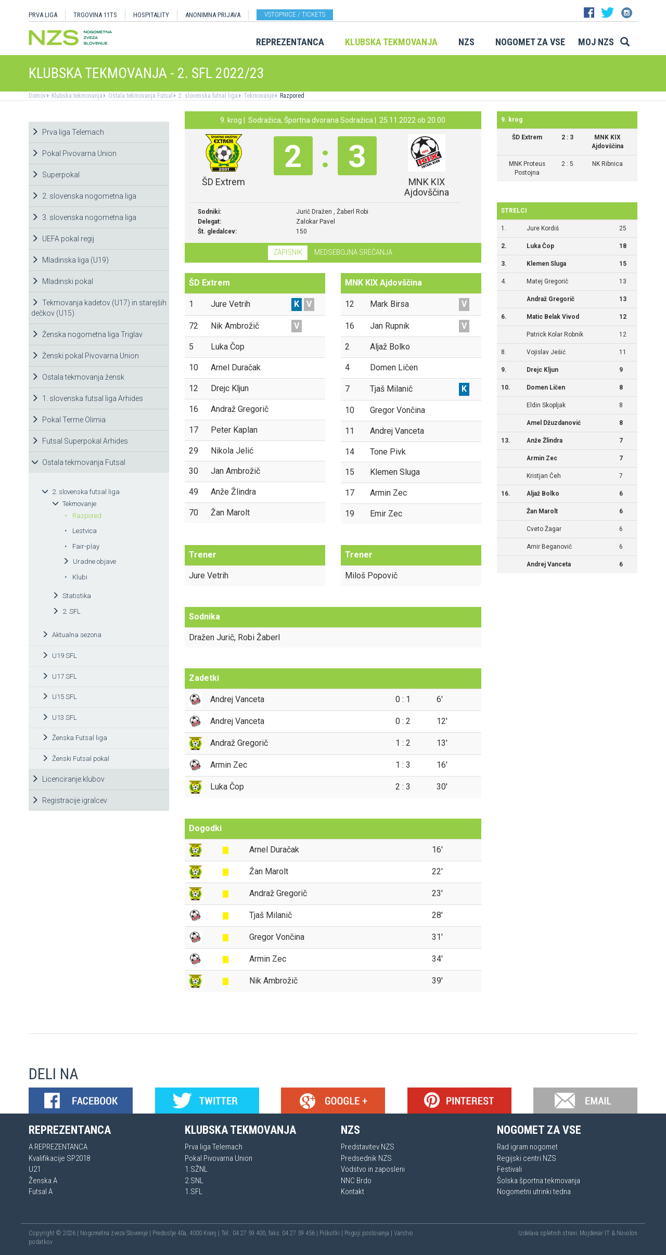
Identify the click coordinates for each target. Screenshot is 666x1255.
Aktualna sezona (71, 635)
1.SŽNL (196, 1169)
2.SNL (194, 1180)
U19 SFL (59, 655)
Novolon (627, 1233)
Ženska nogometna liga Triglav (87, 334)
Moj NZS (596, 41)
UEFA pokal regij (62, 239)
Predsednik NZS (366, 1158)
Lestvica (80, 531)
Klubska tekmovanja (391, 41)
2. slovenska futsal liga (207, 95)
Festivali (509, 1169)
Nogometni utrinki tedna (534, 1191)
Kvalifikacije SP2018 (59, 1158)
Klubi (75, 577)
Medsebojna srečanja (353, 252)
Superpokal (55, 175)
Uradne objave (89, 561)
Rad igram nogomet (527, 1147)
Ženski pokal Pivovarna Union (85, 356)
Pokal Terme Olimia (68, 420)
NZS (466, 41)
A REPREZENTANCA (58, 1147)
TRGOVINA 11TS (95, 15)
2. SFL (66, 611)
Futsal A (41, 1191)
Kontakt (352, 1191)
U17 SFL (59, 676)
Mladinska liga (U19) (70, 260)
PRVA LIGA (43, 15)
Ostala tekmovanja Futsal (140, 95)
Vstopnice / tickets (294, 14)
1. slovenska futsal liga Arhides (87, 398)
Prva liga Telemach (67, 132)
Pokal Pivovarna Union (74, 153)
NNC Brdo (356, 1180)
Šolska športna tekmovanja (538, 1180)
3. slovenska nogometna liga (83, 217)
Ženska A (43, 1180)
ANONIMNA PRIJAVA (212, 15)
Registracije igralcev (69, 800)
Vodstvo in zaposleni (373, 1169)
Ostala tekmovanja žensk (77, 377)
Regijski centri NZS (526, 1158)
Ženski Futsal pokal (75, 758)
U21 (35, 1169)
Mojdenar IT (595, 1233)
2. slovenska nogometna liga (83, 196)
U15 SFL (59, 697)
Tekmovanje (258, 95)
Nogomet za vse (530, 41)
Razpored (291, 95)
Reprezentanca (290, 41)
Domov (37, 95)
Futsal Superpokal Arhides (79, 441)
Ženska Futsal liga (74, 738)
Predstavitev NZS (367, 1147)
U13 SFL (59, 717)
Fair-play (81, 546)
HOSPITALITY (151, 15)
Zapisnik (287, 252)
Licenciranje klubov (68, 779)
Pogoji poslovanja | (369, 1233)
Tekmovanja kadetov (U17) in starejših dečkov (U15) (98, 308)
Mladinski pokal (62, 281)
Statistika (71, 596)
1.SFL (193, 1191)
